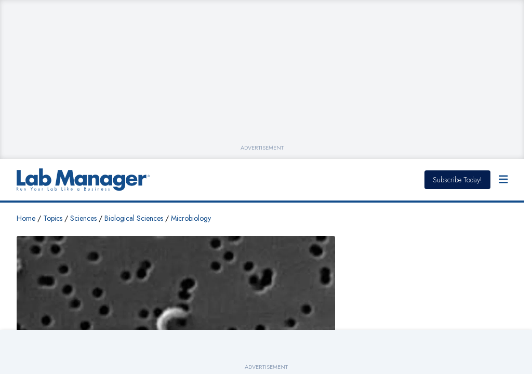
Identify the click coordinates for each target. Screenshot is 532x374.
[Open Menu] (503, 179)
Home (26, 218)
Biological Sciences (133, 218)
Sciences (83, 218)
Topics (52, 218)
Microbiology (191, 218)
